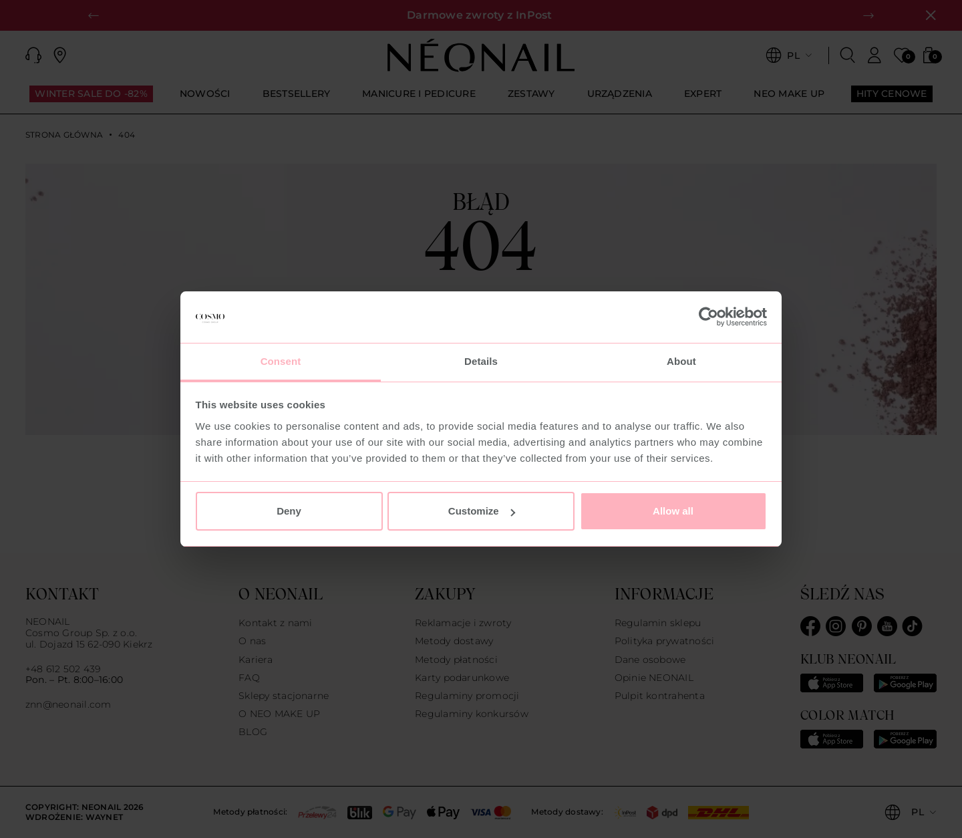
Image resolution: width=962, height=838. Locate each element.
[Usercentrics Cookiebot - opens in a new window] (708, 317)
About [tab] (681, 361)
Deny (289, 511)
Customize (481, 511)
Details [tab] (481, 361)
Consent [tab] (281, 361)
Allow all (673, 511)
